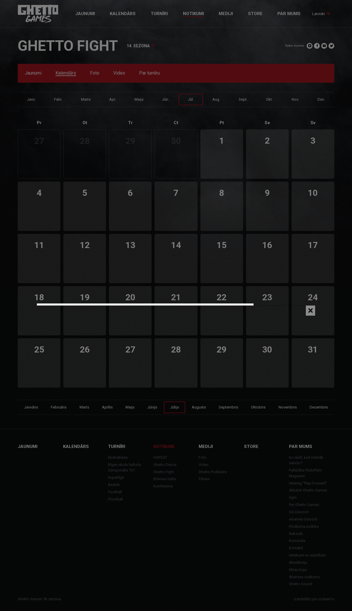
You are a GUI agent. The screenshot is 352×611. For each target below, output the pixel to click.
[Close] (310, 311)
